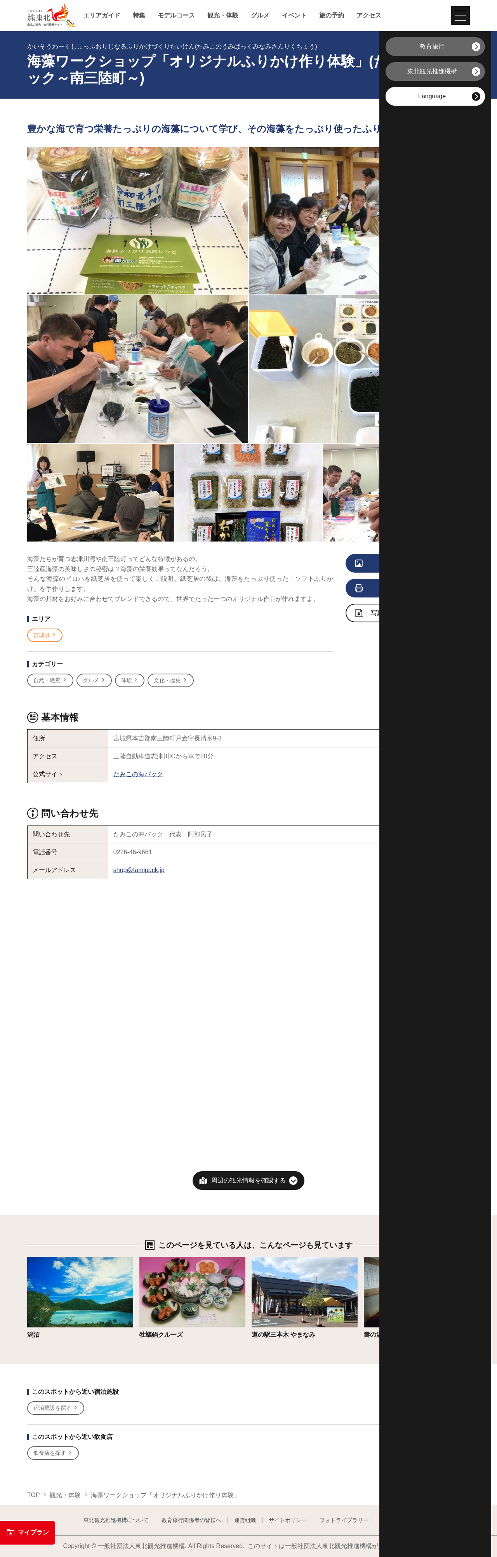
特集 (139, 15)
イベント (294, 15)
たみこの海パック (138, 774)
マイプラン (27, 1532)
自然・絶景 (50, 680)
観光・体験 (222, 15)
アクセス (368, 15)
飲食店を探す (53, 1453)
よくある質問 (397, 1520)
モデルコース (176, 15)
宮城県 (44, 635)
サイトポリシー (288, 1520)
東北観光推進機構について (116, 1520)
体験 (130, 680)
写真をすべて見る (397, 564)
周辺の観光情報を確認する (248, 1180)
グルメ (260, 15)
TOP (33, 1495)
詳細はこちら (45, 1260)
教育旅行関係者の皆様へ (191, 1520)
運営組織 (245, 1520)
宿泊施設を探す (55, 1408)
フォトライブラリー (344, 1520)
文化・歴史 (171, 680)
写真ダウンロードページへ (400, 614)
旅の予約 (331, 15)
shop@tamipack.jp (139, 870)
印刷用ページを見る (398, 588)
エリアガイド (101, 15)
